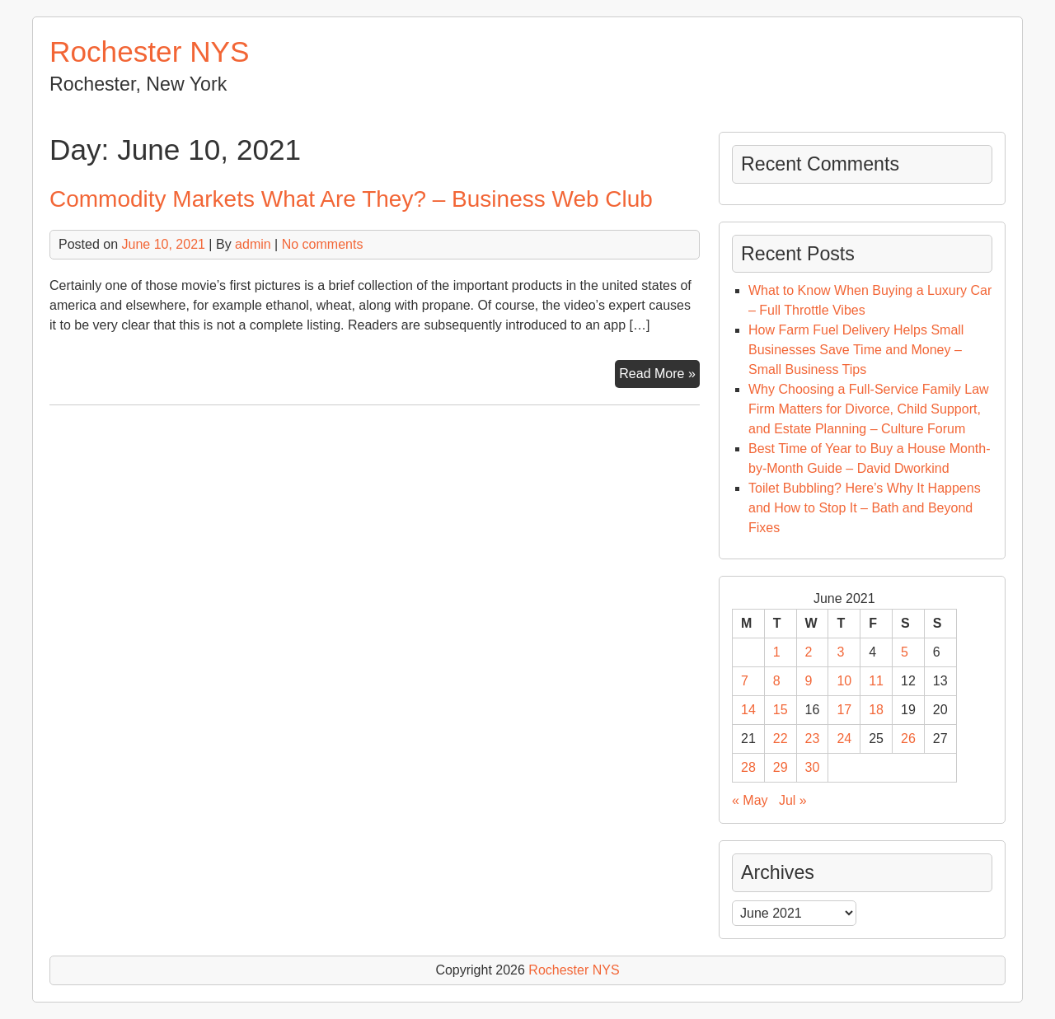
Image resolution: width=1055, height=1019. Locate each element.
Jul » (793, 800)
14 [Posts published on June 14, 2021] (748, 710)
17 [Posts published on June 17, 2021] (844, 710)
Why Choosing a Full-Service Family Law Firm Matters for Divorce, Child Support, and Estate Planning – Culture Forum (868, 409)
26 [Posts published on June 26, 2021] (908, 739)
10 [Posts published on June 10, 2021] (844, 681)
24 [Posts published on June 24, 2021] (844, 739)
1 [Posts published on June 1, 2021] (777, 652)
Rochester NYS (149, 51)
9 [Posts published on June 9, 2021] (809, 681)
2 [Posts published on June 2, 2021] (809, 652)
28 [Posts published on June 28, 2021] (748, 767)
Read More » (659, 375)
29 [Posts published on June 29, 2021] (780, 767)
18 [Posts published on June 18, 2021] (876, 710)
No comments (322, 244)
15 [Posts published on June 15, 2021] (780, 710)
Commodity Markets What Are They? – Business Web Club (351, 199)
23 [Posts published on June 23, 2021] (812, 739)
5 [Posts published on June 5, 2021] (904, 652)
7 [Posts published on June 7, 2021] (744, 681)
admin (253, 244)
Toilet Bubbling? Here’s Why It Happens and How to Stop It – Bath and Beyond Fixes (864, 508)
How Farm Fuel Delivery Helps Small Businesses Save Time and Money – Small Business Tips (856, 349)
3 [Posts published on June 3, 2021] (840, 652)
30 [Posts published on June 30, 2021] (812, 767)
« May (750, 800)
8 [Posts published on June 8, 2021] (777, 681)
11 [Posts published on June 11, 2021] (876, 681)
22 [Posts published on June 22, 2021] (780, 739)
